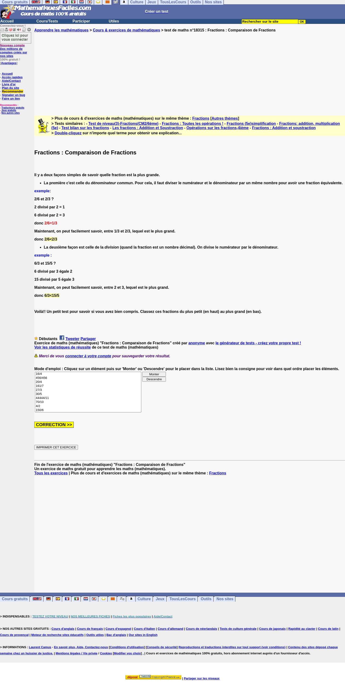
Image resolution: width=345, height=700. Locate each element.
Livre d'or (9, 84)
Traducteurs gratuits (12, 107)
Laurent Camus (40, 647)
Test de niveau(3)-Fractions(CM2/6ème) (123, 124)
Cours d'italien (144, 628)
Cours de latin (328, 628)
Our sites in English (143, 635)
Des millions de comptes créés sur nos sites (13, 51)
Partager (88, 339)
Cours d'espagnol (118, 628)
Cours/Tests (47, 21)
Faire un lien (11, 98)
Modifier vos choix (127, 653)
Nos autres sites (10, 113)
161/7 (88, 386)
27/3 (88, 390)
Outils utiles (95, 635)
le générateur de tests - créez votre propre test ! (258, 343)
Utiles (114, 21)
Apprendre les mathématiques (61, 30)
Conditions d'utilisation (127, 647)
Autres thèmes (225, 118)
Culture (144, 599)
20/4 (88, 382)
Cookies (106, 653)
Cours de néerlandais (201, 628)
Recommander (12, 91)
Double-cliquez (68, 133)
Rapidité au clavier (301, 628)
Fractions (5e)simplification (251, 124)
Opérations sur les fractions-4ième (217, 128)
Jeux (160, 599)
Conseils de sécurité (162, 647)
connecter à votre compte (88, 356)
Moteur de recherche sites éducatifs (57, 635)
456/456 (88, 378)
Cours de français (90, 628)
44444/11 (88, 398)
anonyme (196, 343)
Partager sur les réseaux (202, 678)
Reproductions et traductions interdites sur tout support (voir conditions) (231, 647)
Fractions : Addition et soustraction (284, 128)
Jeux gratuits (8, 110)
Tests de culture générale (238, 628)
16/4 (88, 374)
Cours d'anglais (63, 628)
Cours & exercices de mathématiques (126, 30)
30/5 (88, 394)
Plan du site (10, 88)
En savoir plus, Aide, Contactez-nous (81, 647)
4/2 (88, 406)
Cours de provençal (14, 635)
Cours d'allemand (170, 628)
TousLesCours (182, 599)
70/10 (88, 402)
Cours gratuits (15, 599)
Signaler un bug (13, 95)
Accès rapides (12, 77)
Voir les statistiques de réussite (62, 347)
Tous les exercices (51, 473)
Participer (81, 21)
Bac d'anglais (116, 635)
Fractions (200, 118)
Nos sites (224, 599)
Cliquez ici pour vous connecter (15, 37)
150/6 (88, 410)
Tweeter (72, 339)
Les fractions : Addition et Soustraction (147, 128)
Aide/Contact (11, 81)
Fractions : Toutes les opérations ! (192, 124)
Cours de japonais (272, 628)
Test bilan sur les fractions (85, 128)
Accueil (7, 21)
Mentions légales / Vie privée (77, 653)
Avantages (8, 63)
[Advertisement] (190, 70)
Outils (206, 599)
